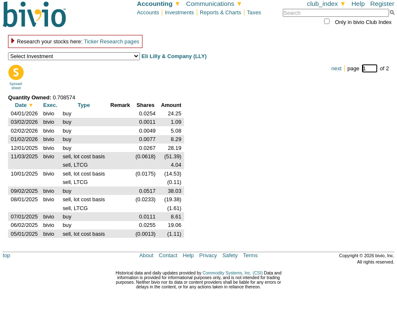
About (146, 255)
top (6, 255)
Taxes (254, 12)
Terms (250, 255)
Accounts (148, 12)
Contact (168, 255)
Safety (230, 255)
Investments (179, 12)
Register (382, 3)
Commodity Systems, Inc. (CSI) (233, 273)
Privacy (208, 255)
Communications (214, 3)
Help (358, 3)
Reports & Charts (220, 12)
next (336, 68)
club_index (326, 3)
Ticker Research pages (111, 41)
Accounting (159, 3)
